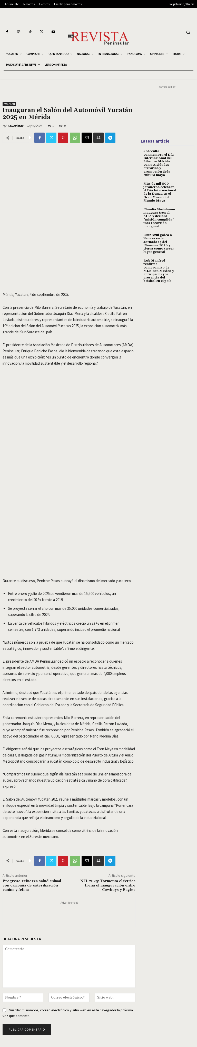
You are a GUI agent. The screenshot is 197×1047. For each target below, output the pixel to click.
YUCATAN (9, 104)
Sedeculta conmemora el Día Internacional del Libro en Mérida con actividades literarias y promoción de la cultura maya (158, 163)
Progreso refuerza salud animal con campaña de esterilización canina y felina (32, 885)
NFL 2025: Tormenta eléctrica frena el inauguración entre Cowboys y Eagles (107, 885)
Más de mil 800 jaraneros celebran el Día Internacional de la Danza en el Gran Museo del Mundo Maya (159, 192)
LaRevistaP (15, 126)
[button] (188, 32)
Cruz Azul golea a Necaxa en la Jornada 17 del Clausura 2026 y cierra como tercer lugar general (158, 243)
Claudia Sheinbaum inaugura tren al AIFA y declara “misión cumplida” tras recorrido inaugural (159, 217)
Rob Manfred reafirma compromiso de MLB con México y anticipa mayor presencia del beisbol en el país (158, 271)
